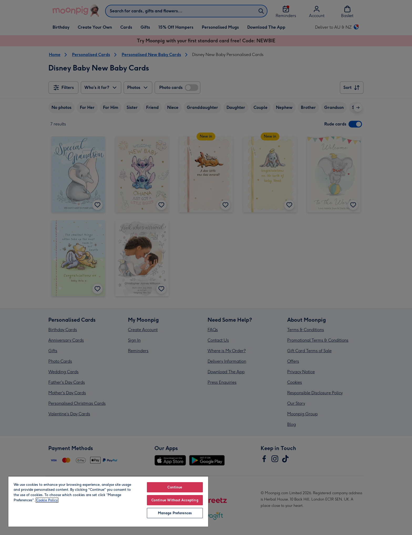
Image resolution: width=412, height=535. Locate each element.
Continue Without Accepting (174, 500)
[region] (108, 501)
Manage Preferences (175, 513)
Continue (174, 487)
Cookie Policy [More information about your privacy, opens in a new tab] (47, 500)
